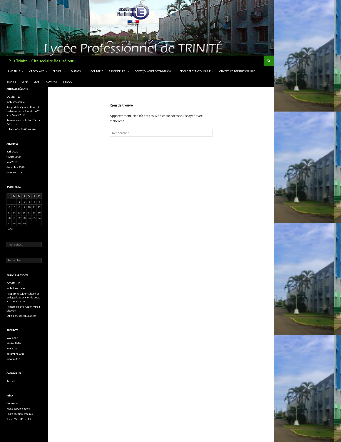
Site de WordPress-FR (19, 419)
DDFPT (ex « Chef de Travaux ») (153, 71)
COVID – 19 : (14, 96)
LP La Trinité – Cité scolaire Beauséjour (40, 60)
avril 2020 (12, 151)
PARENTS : (76, 71)
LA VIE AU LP (13, 71)
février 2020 (14, 156)
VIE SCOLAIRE (36, 71)
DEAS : (36, 81)
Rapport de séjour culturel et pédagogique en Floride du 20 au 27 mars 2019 (23, 111)
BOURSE (11, 81)
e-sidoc (67, 81)
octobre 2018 (14, 172)
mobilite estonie (16, 101)
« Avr (10, 228)
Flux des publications (18, 408)
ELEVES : (57, 71)
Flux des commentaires (20, 413)
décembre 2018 (16, 167)
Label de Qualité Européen (22, 129)
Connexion (13, 403)
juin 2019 (12, 162)
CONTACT (51, 81)
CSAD (25, 81)
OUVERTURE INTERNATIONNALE (237, 71)
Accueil (11, 381)
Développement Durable (195, 71)
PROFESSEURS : (117, 71)
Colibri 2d (96, 71)
